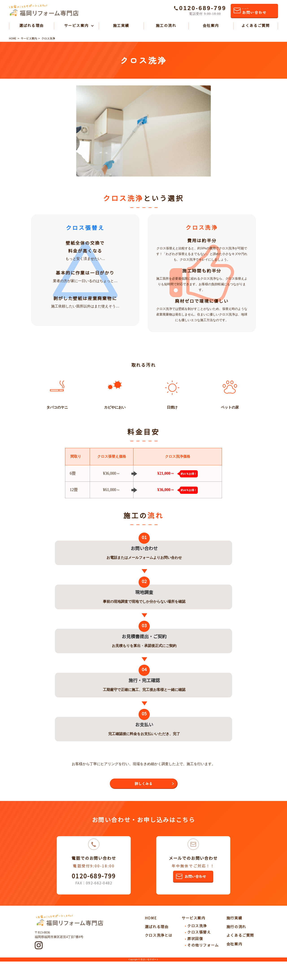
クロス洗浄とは (158, 937)
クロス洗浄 (197, 928)
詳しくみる (143, 784)
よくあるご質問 (255, 25)
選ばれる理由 (31, 25)
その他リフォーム (203, 947)
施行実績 (234, 920)
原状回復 (195, 941)
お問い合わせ (254, 11)
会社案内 (211, 25)
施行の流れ (236, 929)
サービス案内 (76, 25)
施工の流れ (166, 25)
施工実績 (121, 25)
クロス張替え (199, 934)
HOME (151, 920)
